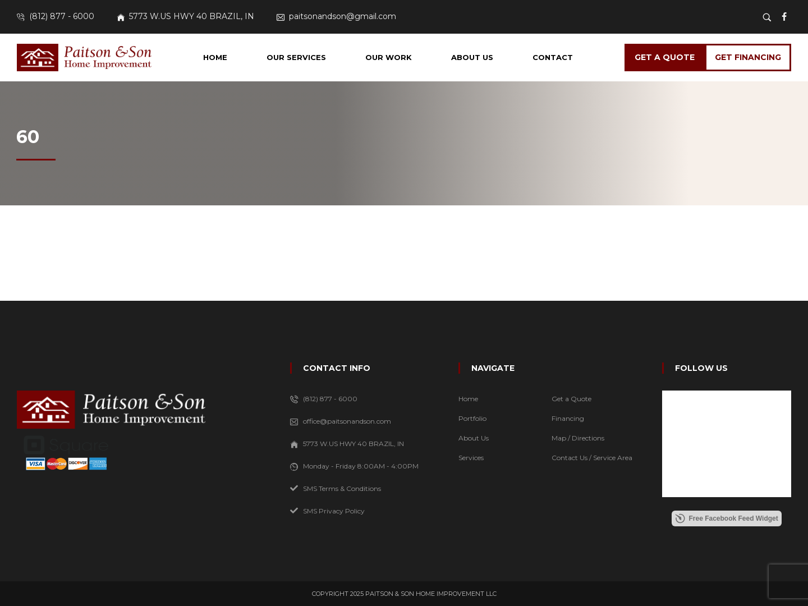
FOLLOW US (701, 368)
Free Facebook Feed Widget (726, 518)
